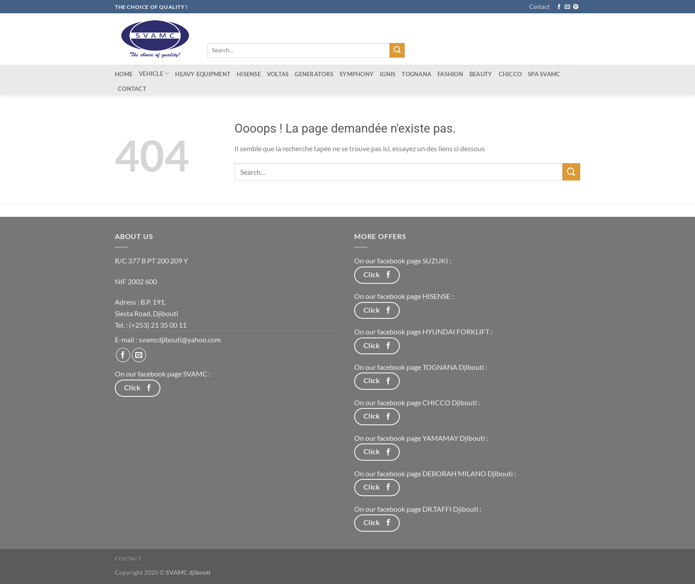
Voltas (278, 74)
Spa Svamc (544, 74)
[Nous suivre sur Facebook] (559, 7)
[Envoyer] (397, 50)
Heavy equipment (202, 74)
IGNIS (387, 74)
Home (124, 74)
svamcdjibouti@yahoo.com (180, 339)
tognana (416, 74)
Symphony (357, 74)
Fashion (450, 74)
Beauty (480, 74)
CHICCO (510, 74)
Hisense (249, 74)
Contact (539, 6)
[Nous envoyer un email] (567, 7)
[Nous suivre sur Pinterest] (575, 7)
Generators (314, 74)
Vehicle (154, 73)
